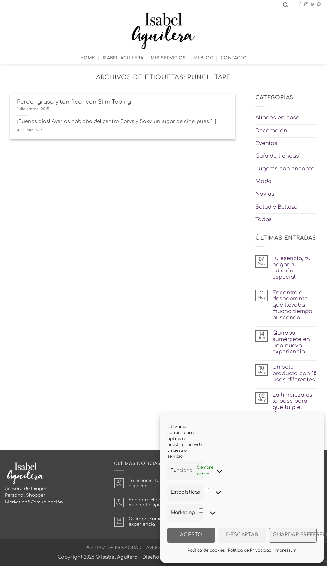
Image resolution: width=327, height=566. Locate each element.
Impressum (285, 550)
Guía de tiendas (277, 156)
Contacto (234, 58)
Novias (264, 194)
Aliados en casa (277, 118)
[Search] (285, 5)
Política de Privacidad (249, 550)
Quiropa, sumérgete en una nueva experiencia (291, 342)
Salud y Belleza (276, 207)
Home (87, 58)
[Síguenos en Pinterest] (319, 4)
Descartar (242, 535)
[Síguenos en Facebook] (300, 4)
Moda (263, 181)
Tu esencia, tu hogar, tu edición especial (291, 267)
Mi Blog (203, 58)
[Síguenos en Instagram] (306, 4)
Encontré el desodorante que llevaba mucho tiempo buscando (292, 305)
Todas (263, 219)
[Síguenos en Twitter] (313, 4)
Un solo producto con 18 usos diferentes (294, 373)
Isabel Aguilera (123, 58)
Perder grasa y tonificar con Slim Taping (74, 102)
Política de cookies (206, 550)
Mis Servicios (168, 58)
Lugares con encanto (285, 169)
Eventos (266, 143)
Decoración (271, 131)
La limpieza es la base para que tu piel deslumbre (292, 404)
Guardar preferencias (295, 535)
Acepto (191, 535)
